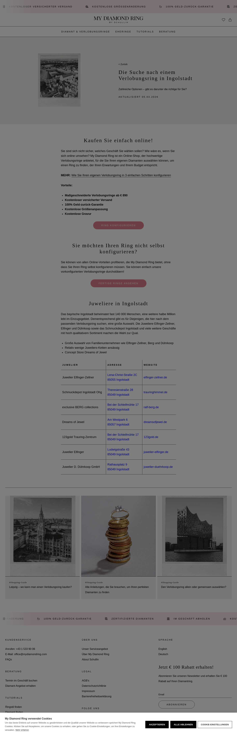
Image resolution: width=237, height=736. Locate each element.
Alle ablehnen (182, 724)
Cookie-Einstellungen (215, 724)
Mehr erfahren (22, 730)
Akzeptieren (157, 724)
